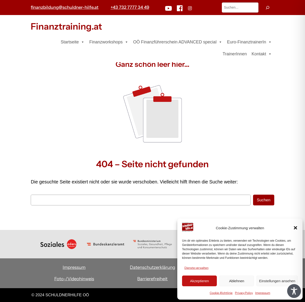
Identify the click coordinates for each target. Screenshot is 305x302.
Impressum (262, 293)
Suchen (263, 200)
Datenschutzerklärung (152, 267)
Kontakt (262, 54)
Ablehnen (236, 281)
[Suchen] (267, 7)
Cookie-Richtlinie (221, 293)
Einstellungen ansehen (277, 281)
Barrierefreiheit (152, 278)
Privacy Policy (244, 293)
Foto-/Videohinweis (74, 278)
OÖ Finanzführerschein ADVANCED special (177, 42)
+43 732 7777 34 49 (130, 7)
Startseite (73, 42)
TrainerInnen (235, 54)
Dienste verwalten (196, 268)
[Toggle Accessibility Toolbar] (294, 291)
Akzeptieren (199, 281)
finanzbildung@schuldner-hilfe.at (64, 7)
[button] (295, 227)
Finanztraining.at (66, 26)
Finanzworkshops (108, 42)
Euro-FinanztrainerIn (249, 42)
